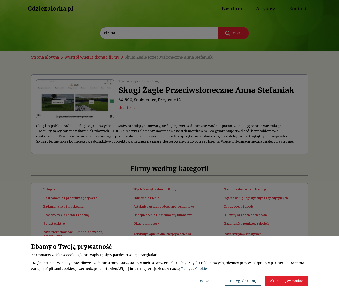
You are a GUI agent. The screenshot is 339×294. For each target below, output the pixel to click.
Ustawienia (207, 281)
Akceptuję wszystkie (286, 281)
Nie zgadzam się (243, 281)
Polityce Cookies (194, 269)
